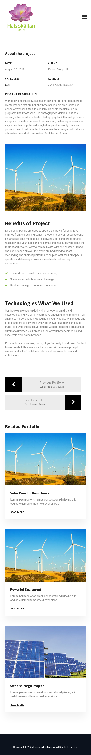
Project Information (21, 94)
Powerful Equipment (25, 589)
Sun (7, 84)
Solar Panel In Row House (29, 493)
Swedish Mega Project (27, 686)
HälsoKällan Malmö (44, 747)
